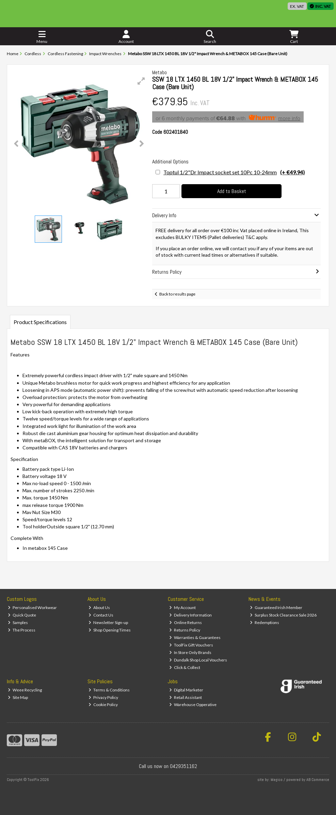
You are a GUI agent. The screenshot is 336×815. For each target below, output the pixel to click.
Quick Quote (22, 615)
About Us (99, 607)
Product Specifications (40, 322)
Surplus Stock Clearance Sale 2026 (283, 615)
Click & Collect (184, 667)
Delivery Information (190, 615)
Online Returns (185, 622)
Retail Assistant (185, 697)
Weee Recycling (25, 689)
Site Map (18, 697)
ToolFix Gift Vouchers (191, 645)
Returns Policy (184, 630)
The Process (21, 630)
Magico (277, 779)
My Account (182, 607)
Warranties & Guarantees (195, 637)
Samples (18, 622)
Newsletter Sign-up (108, 622)
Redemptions (264, 622)
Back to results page (177, 294)
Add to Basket (231, 191)
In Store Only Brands (190, 652)
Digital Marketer (186, 689)
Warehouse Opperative (193, 704)
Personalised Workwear (32, 607)
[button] (141, 81)
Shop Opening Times (110, 630)
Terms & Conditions (109, 689)
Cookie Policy (103, 704)
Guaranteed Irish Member (276, 607)
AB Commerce (317, 779)
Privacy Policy (103, 697)
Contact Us (101, 615)
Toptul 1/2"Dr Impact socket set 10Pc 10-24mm (234, 172)
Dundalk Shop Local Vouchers (198, 659)
